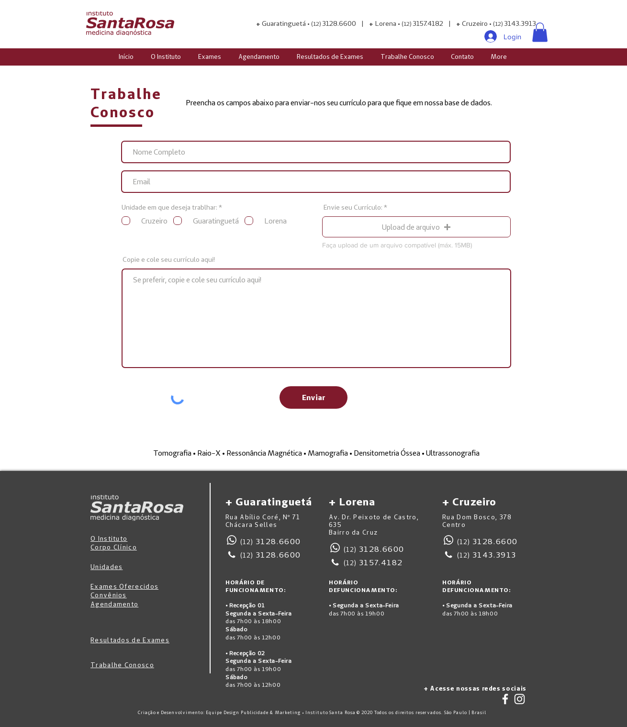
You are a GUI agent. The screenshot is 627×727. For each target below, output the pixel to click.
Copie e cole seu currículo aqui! (169, 259)
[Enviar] (313, 397)
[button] (540, 32)
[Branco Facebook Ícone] (505, 699)
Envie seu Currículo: (352, 207)
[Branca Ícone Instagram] (519, 699)
